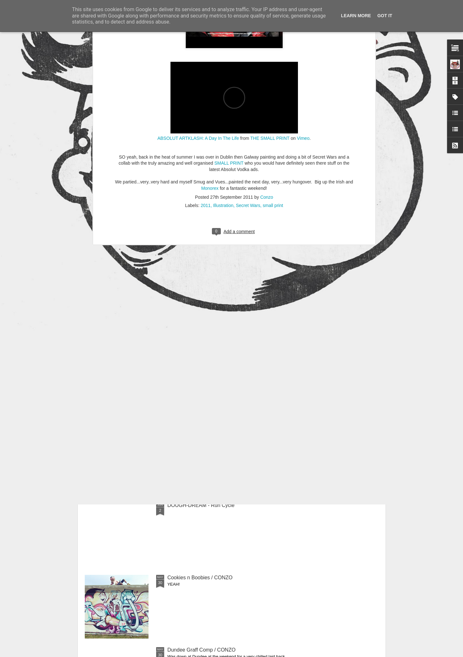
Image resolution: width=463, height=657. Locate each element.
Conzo (266, 86)
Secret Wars (248, 94)
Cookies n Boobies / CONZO (200, 577)
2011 (206, 94)
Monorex (209, 77)
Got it (384, 15)
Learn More (356, 15)
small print (273, 94)
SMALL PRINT (228, 52)
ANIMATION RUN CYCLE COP (203, 433)
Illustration (223, 94)
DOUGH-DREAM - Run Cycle (201, 505)
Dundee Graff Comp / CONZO (201, 650)
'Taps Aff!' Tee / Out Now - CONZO (206, 360)
